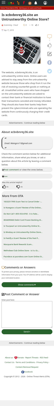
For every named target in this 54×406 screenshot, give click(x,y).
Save (4, 176)
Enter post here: (8, 300)
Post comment (10, 169)
